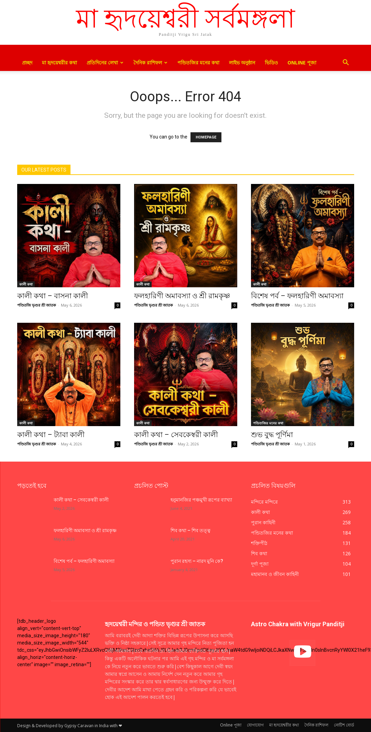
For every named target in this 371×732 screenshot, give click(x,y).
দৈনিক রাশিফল (150, 62)
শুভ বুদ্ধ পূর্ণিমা (272, 435)
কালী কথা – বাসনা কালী (52, 296)
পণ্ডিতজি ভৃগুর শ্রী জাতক (36, 305)
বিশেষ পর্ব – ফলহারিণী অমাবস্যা (297, 296)
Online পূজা (301, 62)
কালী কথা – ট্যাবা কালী (51, 435)
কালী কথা (26, 284)
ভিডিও (271, 62)
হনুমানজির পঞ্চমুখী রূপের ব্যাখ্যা (201, 500)
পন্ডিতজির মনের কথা (198, 62)
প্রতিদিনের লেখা (105, 62)
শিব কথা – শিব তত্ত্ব (190, 530)
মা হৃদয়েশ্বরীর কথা (59, 62)
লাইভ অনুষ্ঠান (242, 62)
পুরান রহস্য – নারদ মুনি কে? (197, 561)
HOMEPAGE (206, 137)
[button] (346, 63)
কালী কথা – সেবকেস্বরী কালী (176, 435)
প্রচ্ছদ (27, 62)
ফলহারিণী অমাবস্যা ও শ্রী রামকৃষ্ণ (182, 296)
